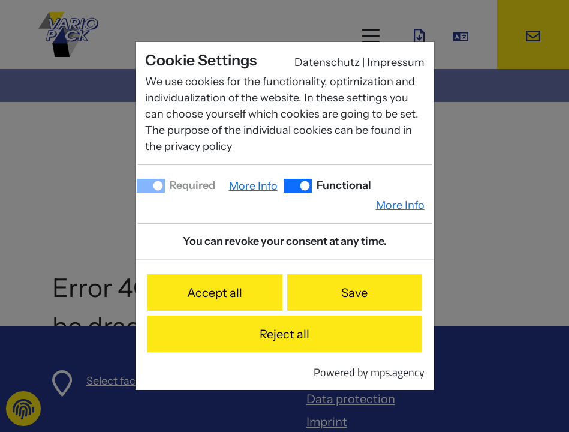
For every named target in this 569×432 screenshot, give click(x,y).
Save (354, 293)
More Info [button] (253, 186)
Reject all (284, 334)
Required (191, 185)
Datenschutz (327, 62)
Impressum (396, 62)
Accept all (214, 293)
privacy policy (198, 146)
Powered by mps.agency (369, 372)
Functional (343, 185)
